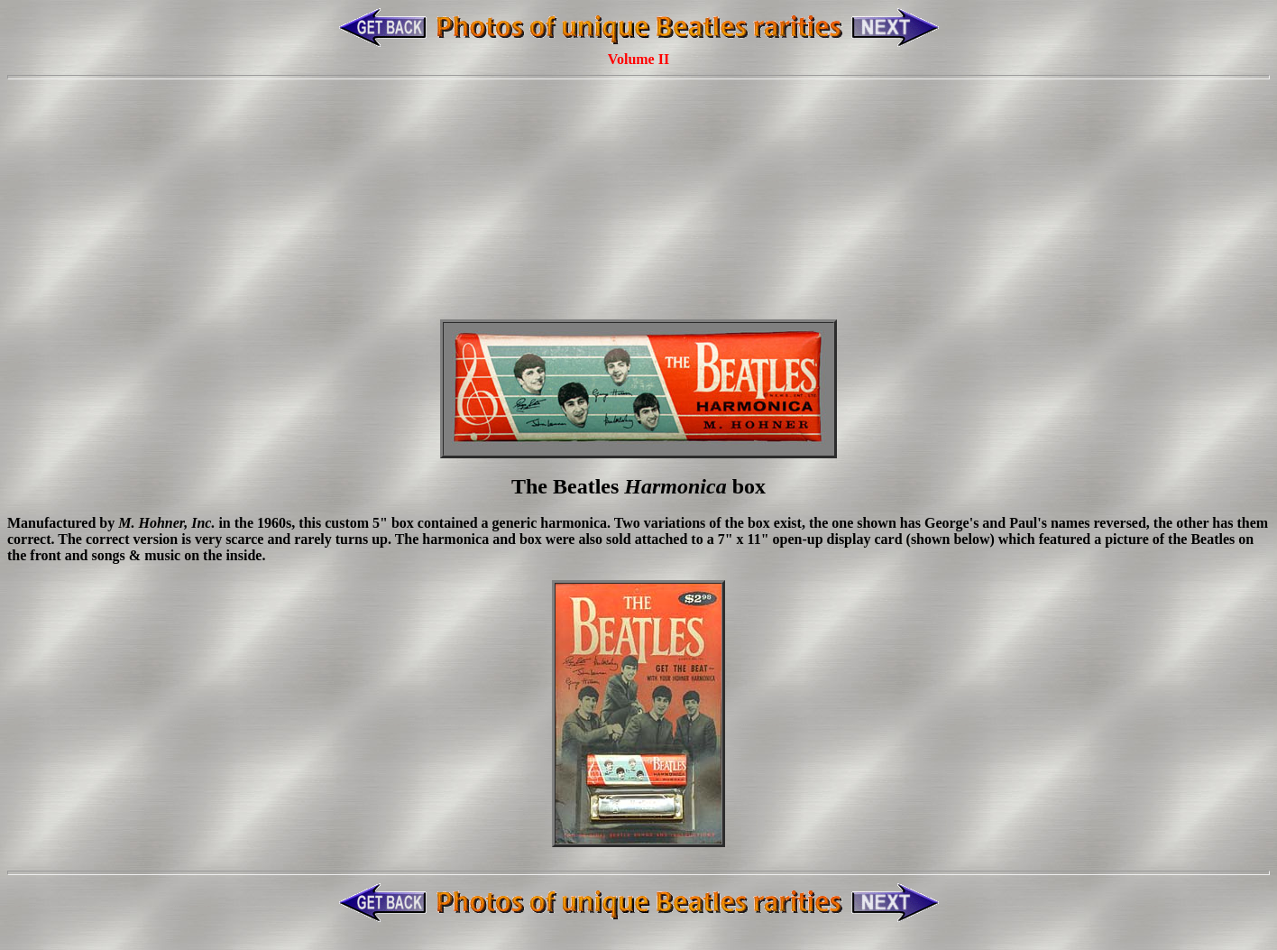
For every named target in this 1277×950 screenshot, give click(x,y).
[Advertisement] (638, 165)
